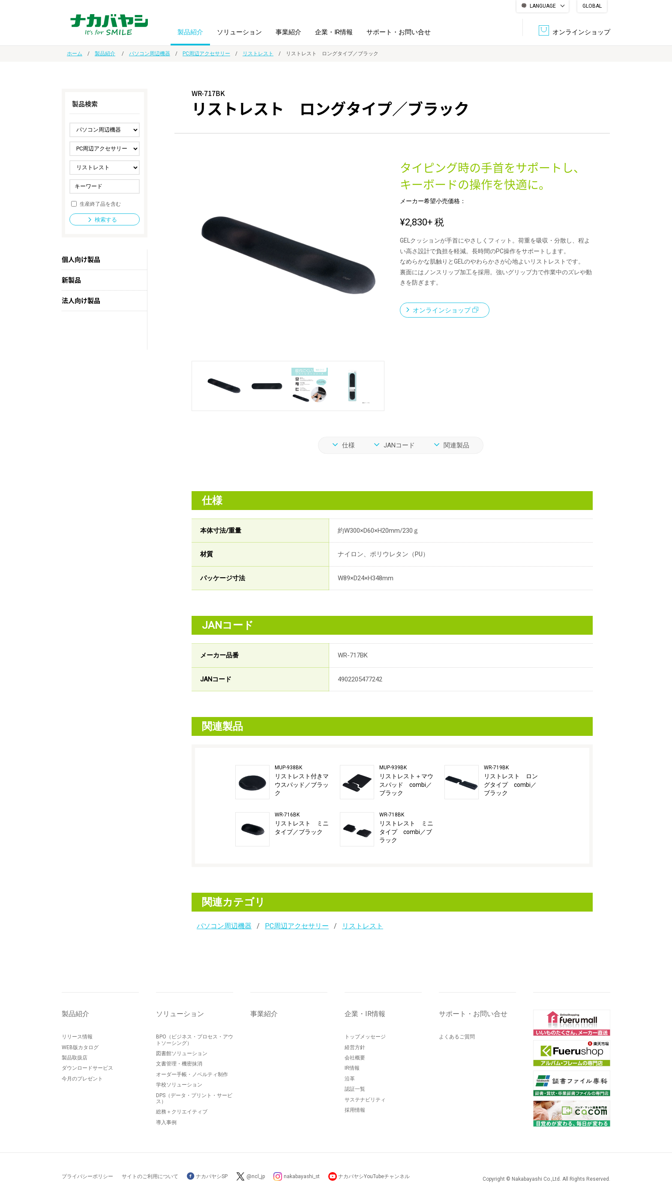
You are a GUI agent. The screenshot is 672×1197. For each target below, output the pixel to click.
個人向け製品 (81, 259)
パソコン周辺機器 (149, 54)
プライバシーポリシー (87, 1176)
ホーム (74, 54)
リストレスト (258, 54)
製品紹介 (190, 32)
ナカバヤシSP (207, 1176)
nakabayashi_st (302, 1176)
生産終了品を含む (100, 204)
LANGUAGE (543, 6)
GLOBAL (592, 6)
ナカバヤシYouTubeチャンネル (375, 1176)
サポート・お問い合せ (398, 32)
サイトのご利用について (150, 1176)
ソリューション (239, 32)
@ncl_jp (255, 1176)
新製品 (71, 280)
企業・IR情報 (334, 32)
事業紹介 (288, 32)
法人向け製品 (81, 300)
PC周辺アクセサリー (206, 54)
